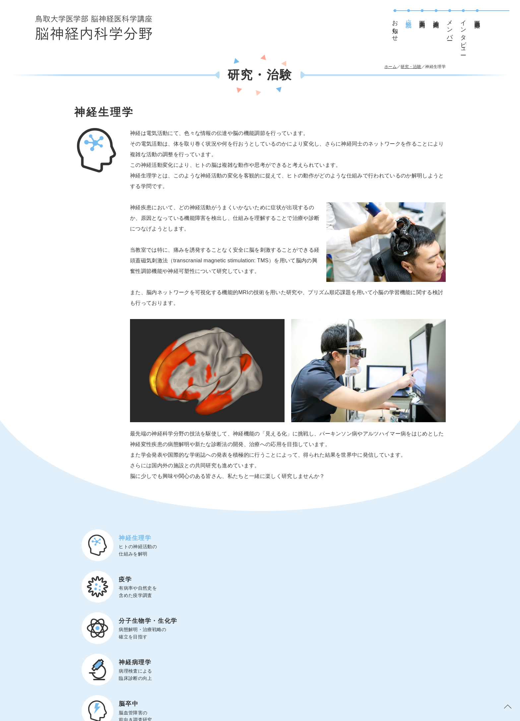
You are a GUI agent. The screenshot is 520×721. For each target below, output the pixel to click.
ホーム (390, 66)
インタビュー (474, 34)
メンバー (460, 27)
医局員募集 (488, 17)
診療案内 (446, 17)
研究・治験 (419, 17)
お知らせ (405, 27)
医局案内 (432, 17)
